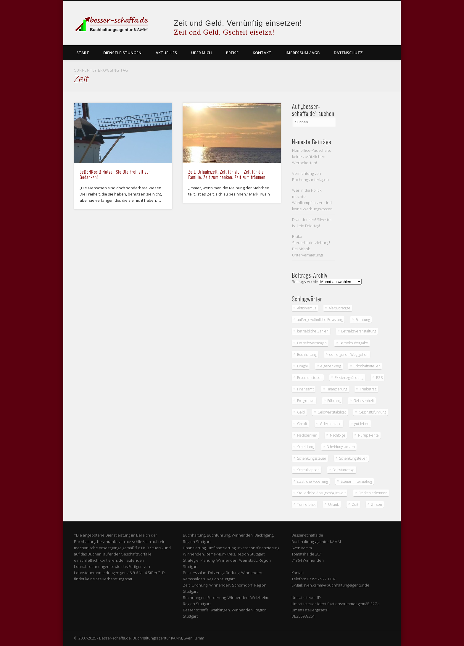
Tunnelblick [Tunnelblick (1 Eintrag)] (306, 504)
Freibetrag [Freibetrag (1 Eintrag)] (368, 389)
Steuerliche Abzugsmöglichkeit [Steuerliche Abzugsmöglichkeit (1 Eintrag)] (321, 492)
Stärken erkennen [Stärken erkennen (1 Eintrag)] (372, 492)
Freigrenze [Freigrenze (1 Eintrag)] (306, 400)
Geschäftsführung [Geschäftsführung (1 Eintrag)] (372, 412)
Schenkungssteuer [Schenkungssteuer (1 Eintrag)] (311, 458)
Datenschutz (348, 52)
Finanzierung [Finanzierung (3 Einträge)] (336, 389)
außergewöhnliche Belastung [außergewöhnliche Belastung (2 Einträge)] (320, 319)
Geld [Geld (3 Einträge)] (301, 412)
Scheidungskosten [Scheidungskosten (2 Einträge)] (340, 446)
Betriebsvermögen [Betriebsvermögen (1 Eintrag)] (312, 342)
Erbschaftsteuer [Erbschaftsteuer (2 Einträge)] (309, 377)
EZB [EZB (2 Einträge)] (379, 377)
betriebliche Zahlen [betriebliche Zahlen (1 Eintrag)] (312, 331)
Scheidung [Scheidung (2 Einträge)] (305, 446)
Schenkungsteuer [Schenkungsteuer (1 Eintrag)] (353, 458)
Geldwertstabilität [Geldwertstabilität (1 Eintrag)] (332, 412)
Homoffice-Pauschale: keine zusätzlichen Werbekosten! (311, 156)
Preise (232, 52)
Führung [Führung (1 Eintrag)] (334, 400)
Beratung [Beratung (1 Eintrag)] (362, 319)
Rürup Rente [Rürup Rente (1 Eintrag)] (368, 435)
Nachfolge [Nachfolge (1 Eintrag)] (337, 435)
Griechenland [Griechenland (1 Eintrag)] (330, 423)
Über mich (201, 52)
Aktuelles (166, 52)
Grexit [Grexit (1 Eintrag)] (302, 423)
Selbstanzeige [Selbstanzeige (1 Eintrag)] (343, 469)
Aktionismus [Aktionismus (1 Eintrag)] (306, 308)
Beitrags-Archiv (305, 281)
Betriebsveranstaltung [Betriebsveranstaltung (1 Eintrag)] (358, 331)
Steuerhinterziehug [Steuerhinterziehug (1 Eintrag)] (356, 481)
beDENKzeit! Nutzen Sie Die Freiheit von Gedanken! (115, 174)
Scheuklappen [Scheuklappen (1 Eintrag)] (308, 469)
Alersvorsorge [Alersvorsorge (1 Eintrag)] (339, 308)
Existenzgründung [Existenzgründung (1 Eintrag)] (349, 377)
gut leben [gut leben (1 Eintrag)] (361, 423)
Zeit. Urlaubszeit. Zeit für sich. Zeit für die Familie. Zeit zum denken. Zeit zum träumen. (227, 174)
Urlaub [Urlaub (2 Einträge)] (333, 504)
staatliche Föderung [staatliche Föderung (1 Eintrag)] (312, 481)
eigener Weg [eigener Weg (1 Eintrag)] (330, 366)
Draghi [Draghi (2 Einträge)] (302, 366)
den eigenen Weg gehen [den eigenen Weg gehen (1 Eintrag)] (348, 354)
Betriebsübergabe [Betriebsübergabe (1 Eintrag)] (353, 342)
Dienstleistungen (122, 52)
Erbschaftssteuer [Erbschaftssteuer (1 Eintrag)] (367, 366)
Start (82, 52)
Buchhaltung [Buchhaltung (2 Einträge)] (307, 354)
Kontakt (262, 52)
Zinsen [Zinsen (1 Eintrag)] (376, 504)
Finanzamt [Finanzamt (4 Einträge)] (305, 389)
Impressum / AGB (303, 52)
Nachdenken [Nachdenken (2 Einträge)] (307, 435)
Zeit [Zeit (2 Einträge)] (355, 504)
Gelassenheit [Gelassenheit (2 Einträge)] (363, 400)
